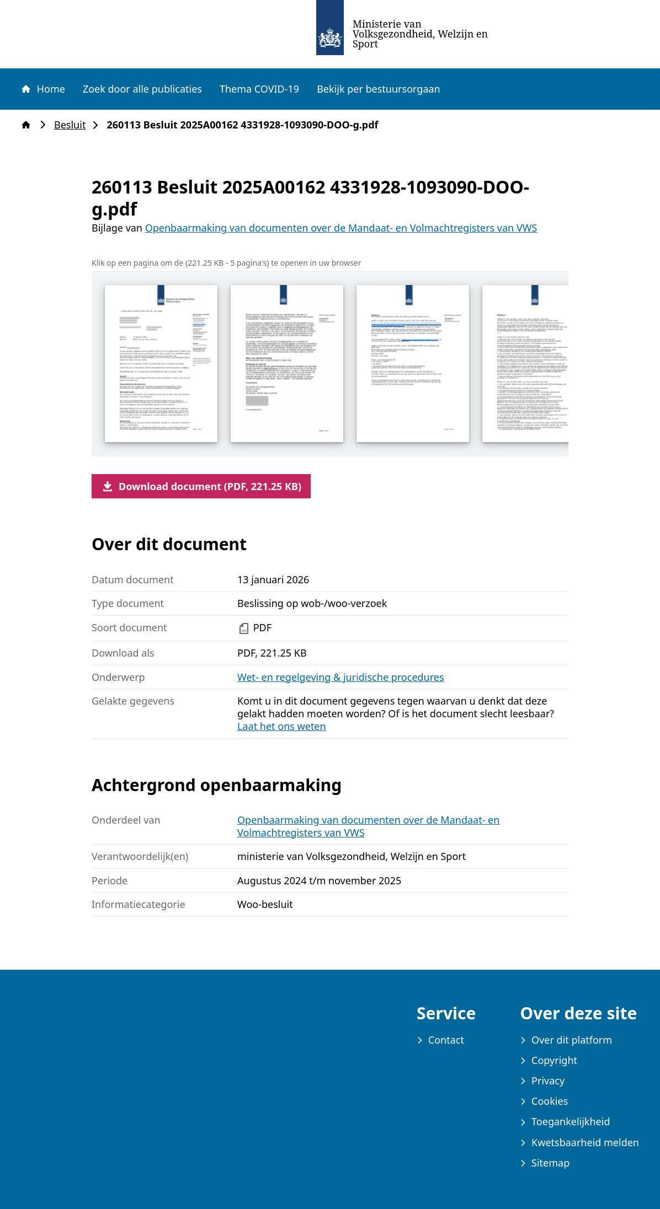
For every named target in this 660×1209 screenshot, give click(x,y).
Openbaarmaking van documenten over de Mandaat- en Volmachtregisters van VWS (341, 227)
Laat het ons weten (281, 726)
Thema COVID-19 (259, 88)
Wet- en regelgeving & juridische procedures (340, 677)
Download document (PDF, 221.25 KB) (201, 486)
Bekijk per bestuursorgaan (378, 88)
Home (42, 88)
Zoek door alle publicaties (142, 88)
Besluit (73, 125)
